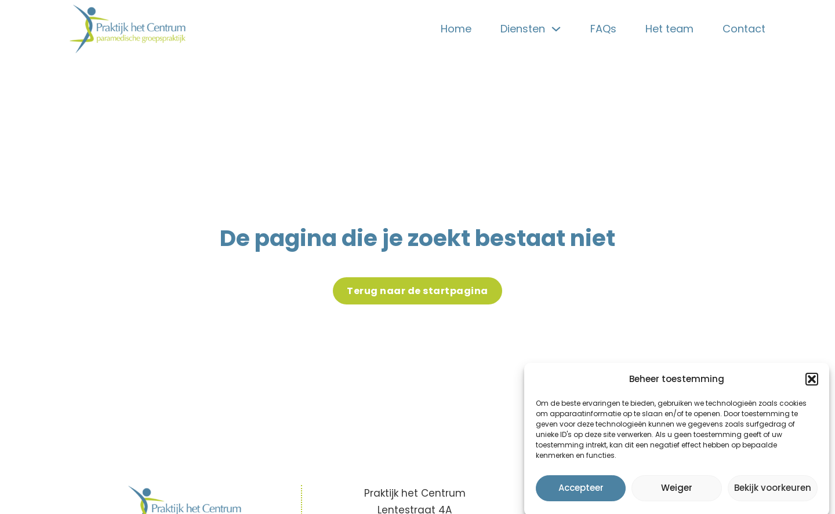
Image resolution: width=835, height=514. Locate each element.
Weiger (676, 491)
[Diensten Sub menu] (556, 29)
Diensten (522, 28)
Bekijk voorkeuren (772, 491)
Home (456, 28)
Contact (744, 28)
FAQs (603, 28)
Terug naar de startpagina (417, 291)
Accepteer (581, 491)
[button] (812, 382)
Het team (669, 28)
